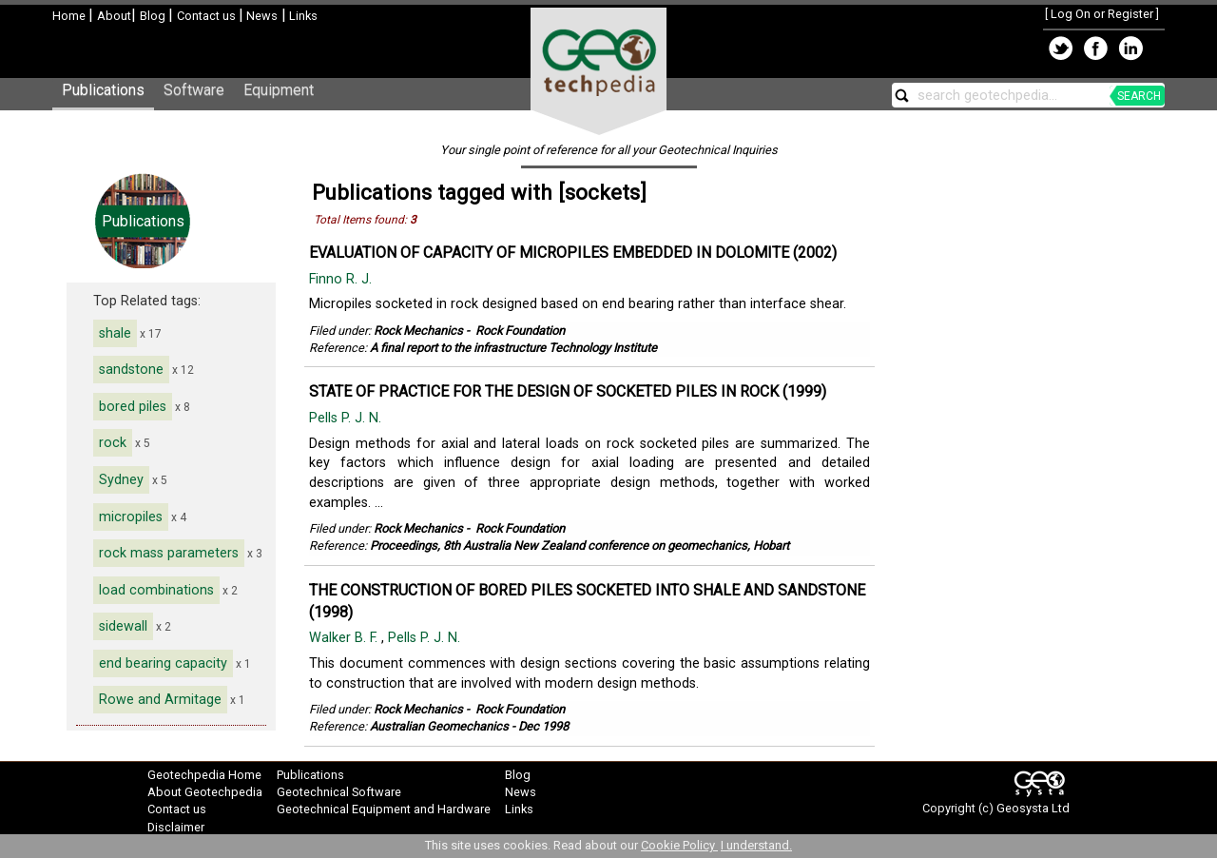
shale (115, 333)
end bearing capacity (163, 663)
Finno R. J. (342, 279)
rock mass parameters (169, 553)
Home (70, 16)
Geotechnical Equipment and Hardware (384, 809)
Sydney (121, 480)
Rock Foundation (520, 330)
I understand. (756, 845)
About (114, 16)
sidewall (123, 626)
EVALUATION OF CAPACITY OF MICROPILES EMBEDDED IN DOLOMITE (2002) (573, 253)
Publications (103, 90)
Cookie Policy (679, 845)
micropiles (131, 517)
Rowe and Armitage (160, 700)
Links (302, 16)
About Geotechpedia (204, 792)
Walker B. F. (345, 638)
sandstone (131, 369)
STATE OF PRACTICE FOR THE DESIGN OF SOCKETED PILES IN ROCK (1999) (567, 391)
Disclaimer (175, 827)
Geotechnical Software (339, 792)
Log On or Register (1102, 14)
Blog (154, 16)
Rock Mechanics (418, 330)
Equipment (278, 90)
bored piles (132, 407)
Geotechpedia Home (204, 775)
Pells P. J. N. (347, 418)
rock (112, 443)
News (260, 16)
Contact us (208, 16)
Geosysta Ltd (1033, 808)
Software (194, 90)
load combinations (156, 590)
